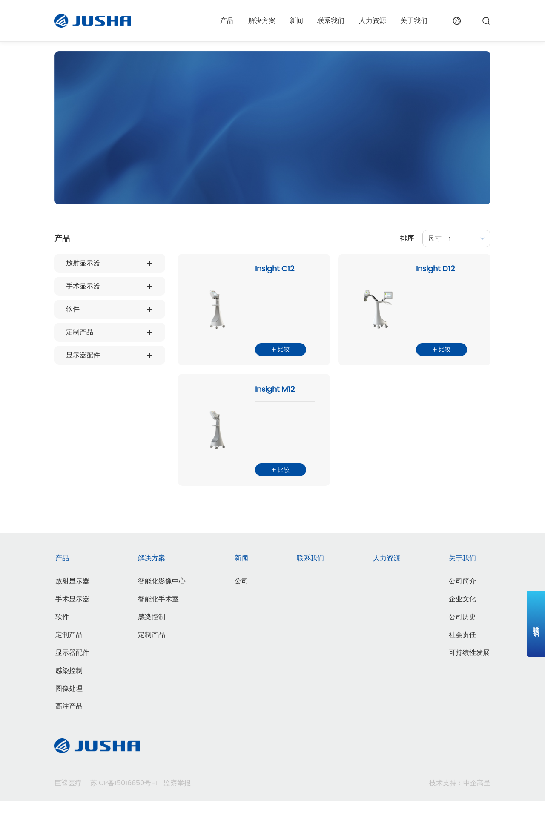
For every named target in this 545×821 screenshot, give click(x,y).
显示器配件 (83, 355)
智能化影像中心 (162, 600)
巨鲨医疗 (68, 803)
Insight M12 (275, 401)
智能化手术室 (158, 618)
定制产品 (79, 332)
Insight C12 (274, 271)
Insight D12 (435, 271)
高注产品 (69, 726)
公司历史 (462, 636)
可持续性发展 (469, 672)
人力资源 (372, 21)
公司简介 (462, 600)
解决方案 (261, 21)
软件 (73, 309)
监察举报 (177, 803)
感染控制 (69, 690)
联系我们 (330, 21)
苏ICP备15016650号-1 (123, 803)
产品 (227, 21)
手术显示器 (83, 286)
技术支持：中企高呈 (459, 803)
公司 (241, 600)
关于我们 (413, 21)
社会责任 (462, 654)
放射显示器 (83, 263)
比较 (281, 358)
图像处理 (69, 708)
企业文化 (462, 618)
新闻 (296, 21)
